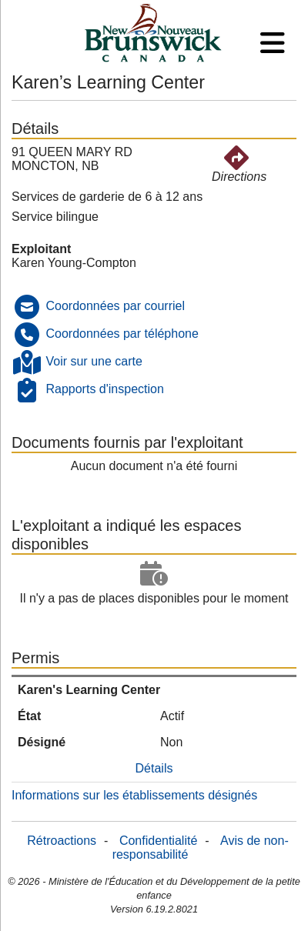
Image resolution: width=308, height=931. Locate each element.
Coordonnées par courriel (115, 305)
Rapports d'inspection (104, 388)
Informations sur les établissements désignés (134, 795)
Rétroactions (61, 840)
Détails (154, 768)
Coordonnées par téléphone (121, 333)
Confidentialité (158, 840)
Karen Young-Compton (74, 262)
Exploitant (41, 248)
